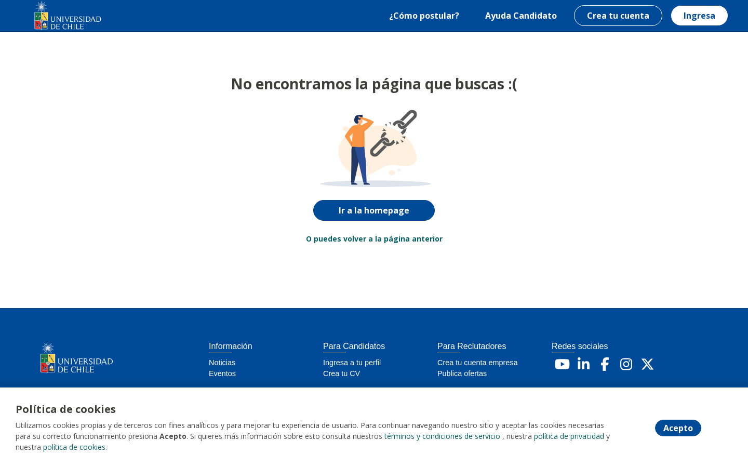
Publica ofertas (462, 373)
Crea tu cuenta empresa (477, 362)
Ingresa (699, 15)
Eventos (222, 373)
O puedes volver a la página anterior (374, 239)
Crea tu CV (341, 373)
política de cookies (74, 447)
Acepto (678, 428)
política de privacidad (569, 436)
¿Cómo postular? (424, 15)
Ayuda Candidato (521, 15)
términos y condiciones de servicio (442, 436)
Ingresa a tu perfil (352, 362)
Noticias (222, 362)
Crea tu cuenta (618, 15)
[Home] (60, 16)
